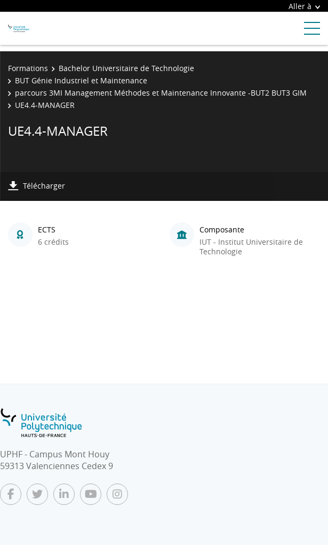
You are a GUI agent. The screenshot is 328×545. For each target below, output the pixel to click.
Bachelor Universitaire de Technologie (126, 68)
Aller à (304, 6)
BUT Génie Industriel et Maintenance (81, 80)
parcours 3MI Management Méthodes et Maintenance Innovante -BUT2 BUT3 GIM (161, 93)
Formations (28, 68)
